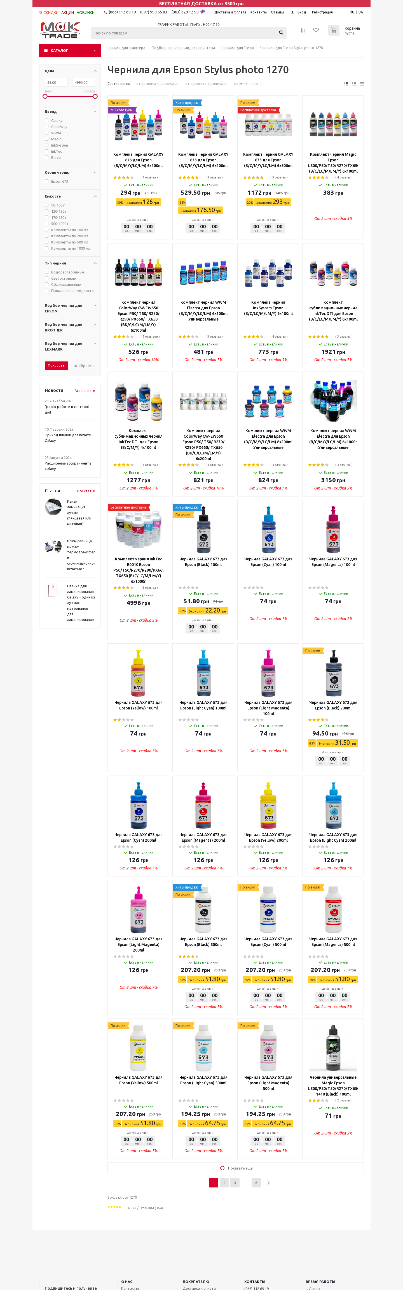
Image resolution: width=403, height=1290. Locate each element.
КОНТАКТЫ (254, 1282)
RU (352, 12)
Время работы (320, 1282)
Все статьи (86, 491)
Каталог (59, 50)
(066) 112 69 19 (122, 12)
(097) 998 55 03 (153, 12)
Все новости (85, 391)
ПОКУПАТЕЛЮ (196, 1282)
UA (361, 12)
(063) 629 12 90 (188, 12)
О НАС (127, 1282)
